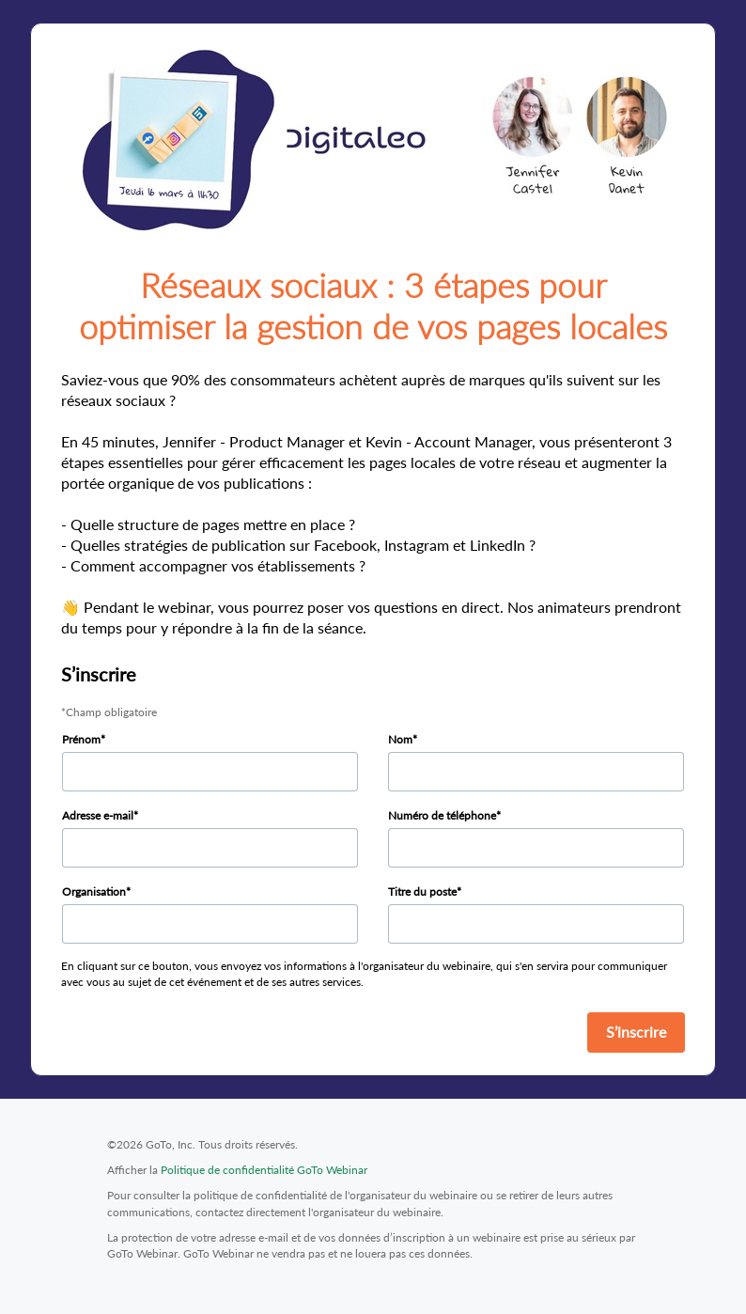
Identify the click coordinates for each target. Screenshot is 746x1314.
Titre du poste (422, 891)
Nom (400, 739)
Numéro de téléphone (442, 815)
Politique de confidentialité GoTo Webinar (264, 1170)
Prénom (81, 739)
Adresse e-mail (97, 815)
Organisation (94, 891)
